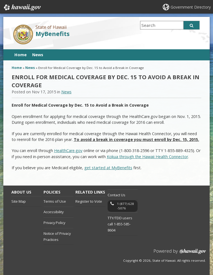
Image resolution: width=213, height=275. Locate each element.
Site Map (18, 201)
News (37, 54)
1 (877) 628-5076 (125, 206)
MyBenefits (53, 33)
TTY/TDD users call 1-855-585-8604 (120, 224)
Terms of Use (55, 201)
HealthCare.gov (68, 150)
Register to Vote (88, 201)
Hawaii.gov (22, 7)
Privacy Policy (54, 222)
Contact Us (116, 194)
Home (20, 54)
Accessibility (54, 211)
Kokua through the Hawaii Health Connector (147, 156)
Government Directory (191, 7)
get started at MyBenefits (108, 167)
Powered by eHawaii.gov (180, 253)
